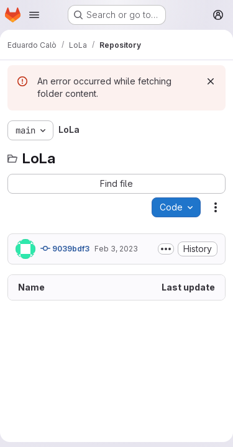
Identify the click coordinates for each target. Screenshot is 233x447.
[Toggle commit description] (166, 249)
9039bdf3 (64, 248)
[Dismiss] (210, 81)
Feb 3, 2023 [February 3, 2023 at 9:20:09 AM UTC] (116, 248)
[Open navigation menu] (34, 15)
